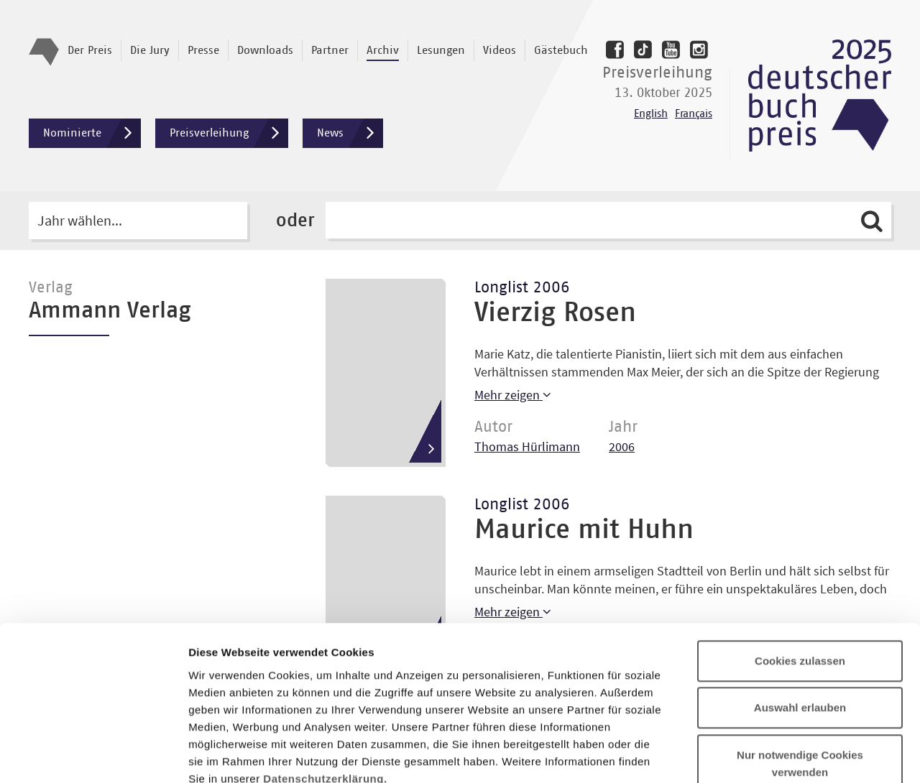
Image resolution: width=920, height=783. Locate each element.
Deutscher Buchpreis (819, 96)
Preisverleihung (229, 133)
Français (693, 113)
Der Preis (90, 50)
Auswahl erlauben (800, 592)
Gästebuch (561, 50)
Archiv (383, 50)
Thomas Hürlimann (527, 446)
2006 (622, 446)
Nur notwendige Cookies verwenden (800, 647)
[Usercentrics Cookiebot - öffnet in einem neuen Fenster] (93, 755)
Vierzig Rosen (555, 313)
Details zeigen (764, 755)
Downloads (265, 50)
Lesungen (441, 50)
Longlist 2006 (522, 288)
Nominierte (92, 133)
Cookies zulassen (800, 545)
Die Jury (150, 50)
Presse (203, 50)
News (350, 133)
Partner (330, 50)
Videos (499, 50)
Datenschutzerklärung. (325, 663)
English (651, 113)
